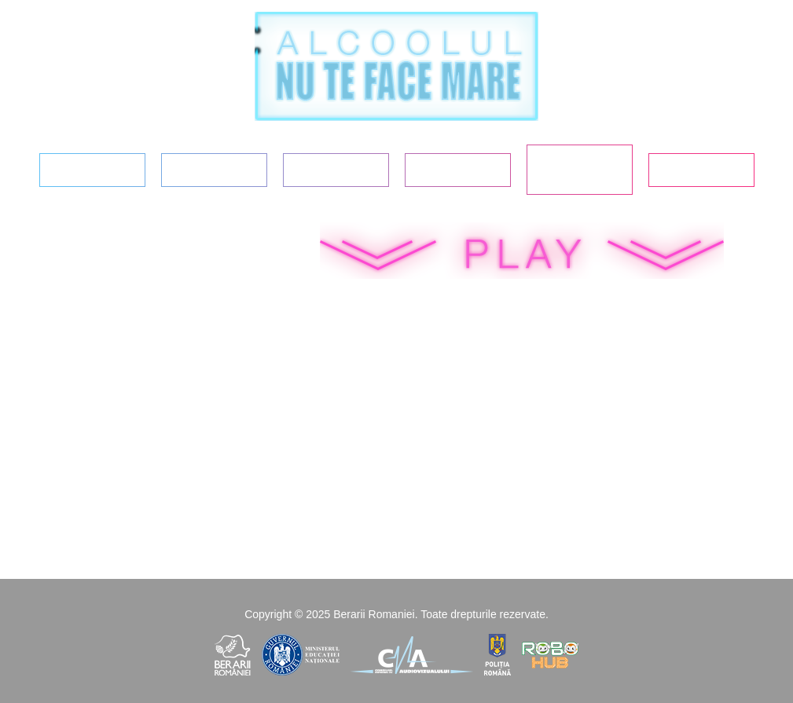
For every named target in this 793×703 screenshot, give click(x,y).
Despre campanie (579, 169)
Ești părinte (335, 169)
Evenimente (700, 169)
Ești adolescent (213, 169)
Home (91, 169)
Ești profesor (457, 169)
